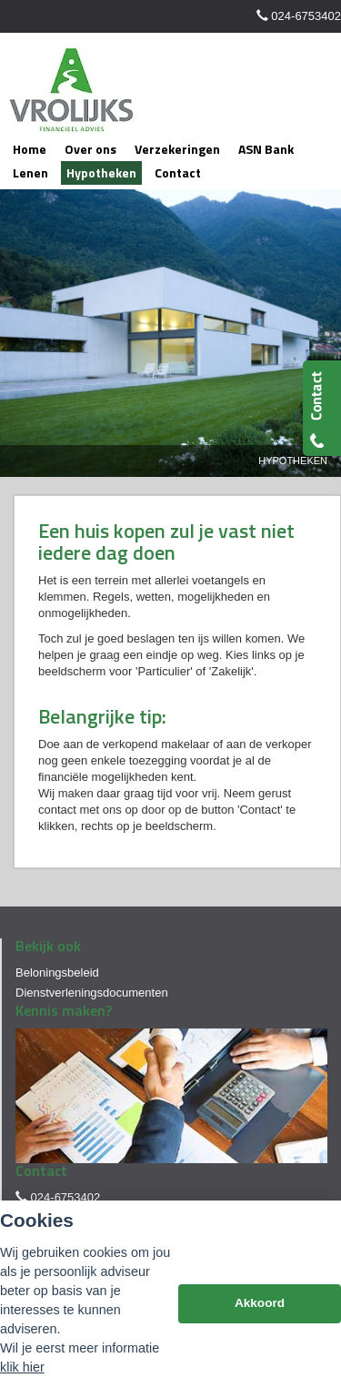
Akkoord (260, 1303)
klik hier (22, 1367)
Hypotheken (292, 460)
